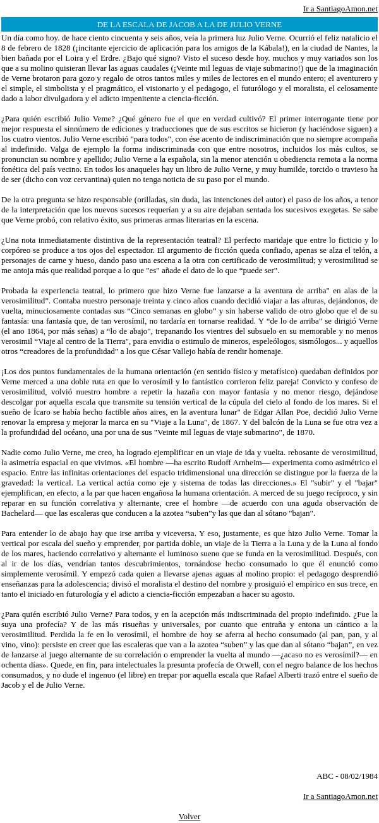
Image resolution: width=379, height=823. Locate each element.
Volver (189, 816)
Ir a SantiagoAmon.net (340, 8)
